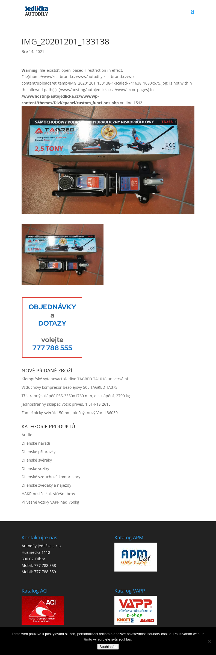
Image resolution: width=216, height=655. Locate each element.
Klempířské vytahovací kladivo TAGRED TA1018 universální (75, 378)
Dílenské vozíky (35, 468)
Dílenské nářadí (36, 443)
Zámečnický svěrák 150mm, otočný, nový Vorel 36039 (70, 412)
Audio (27, 434)
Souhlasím (108, 647)
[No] (209, 641)
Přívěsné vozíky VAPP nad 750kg (50, 502)
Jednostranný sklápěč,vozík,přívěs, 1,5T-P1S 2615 (66, 404)
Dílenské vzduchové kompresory (51, 476)
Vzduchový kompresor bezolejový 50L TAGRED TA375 (69, 387)
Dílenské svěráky (37, 460)
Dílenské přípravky (38, 451)
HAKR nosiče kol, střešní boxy (48, 493)
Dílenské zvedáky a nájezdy (46, 485)
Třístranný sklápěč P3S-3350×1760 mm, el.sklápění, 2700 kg (76, 395)
